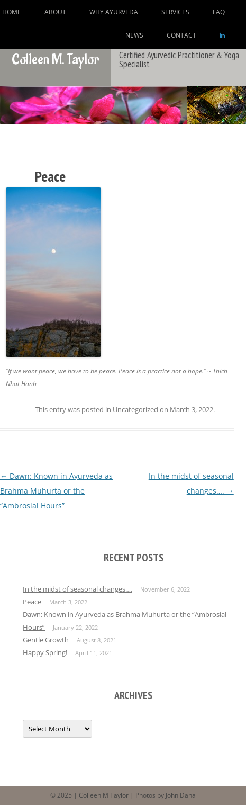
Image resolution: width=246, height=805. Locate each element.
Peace (32, 601)
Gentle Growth (46, 640)
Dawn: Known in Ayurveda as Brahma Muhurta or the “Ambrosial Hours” (56, 491)
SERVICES (175, 11)
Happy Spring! (45, 652)
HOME (11, 11)
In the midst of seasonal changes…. (77, 589)
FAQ (219, 11)
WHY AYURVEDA (113, 11)
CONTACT (181, 35)
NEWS (134, 35)
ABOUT (55, 11)
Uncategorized (135, 409)
